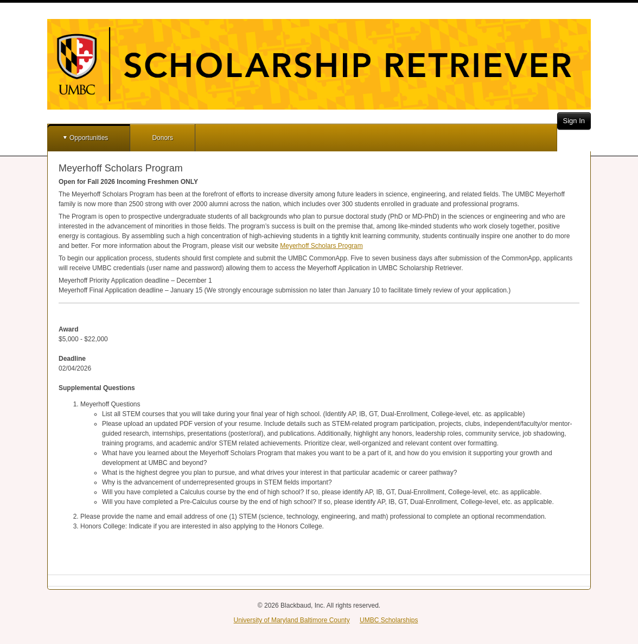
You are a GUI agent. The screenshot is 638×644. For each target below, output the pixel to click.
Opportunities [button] (88, 138)
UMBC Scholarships (389, 620)
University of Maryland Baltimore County (292, 620)
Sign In (574, 121)
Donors (162, 138)
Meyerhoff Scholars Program (321, 246)
